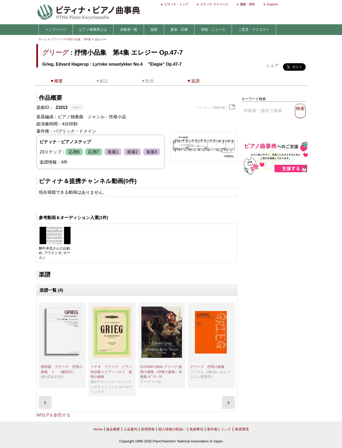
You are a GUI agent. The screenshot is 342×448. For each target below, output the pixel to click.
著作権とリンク (219, 429)
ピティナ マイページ (214, 4)
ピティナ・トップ (176, 4)
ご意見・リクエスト (254, 29)
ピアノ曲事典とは (93, 29)
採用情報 (148, 429)
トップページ (55, 29)
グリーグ (57, 39)
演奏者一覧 (128, 29)
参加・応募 (179, 29)
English (272, 4)
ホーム (42, 39)
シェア (272, 65)
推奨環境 (242, 429)
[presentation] (45, 402)
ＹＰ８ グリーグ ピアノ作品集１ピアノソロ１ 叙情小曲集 (111, 372)
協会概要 (113, 429)
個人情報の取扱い (172, 429)
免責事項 (196, 429)
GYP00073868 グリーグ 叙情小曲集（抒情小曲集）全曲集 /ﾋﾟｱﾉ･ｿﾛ (161, 372)
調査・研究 (247, 4)
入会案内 (130, 429)
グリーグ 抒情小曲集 (207, 367)
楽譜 (153, 29)
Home (98, 429)
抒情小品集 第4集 (79, 39)
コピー (76, 107)
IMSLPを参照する (53, 415)
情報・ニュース (213, 29)
